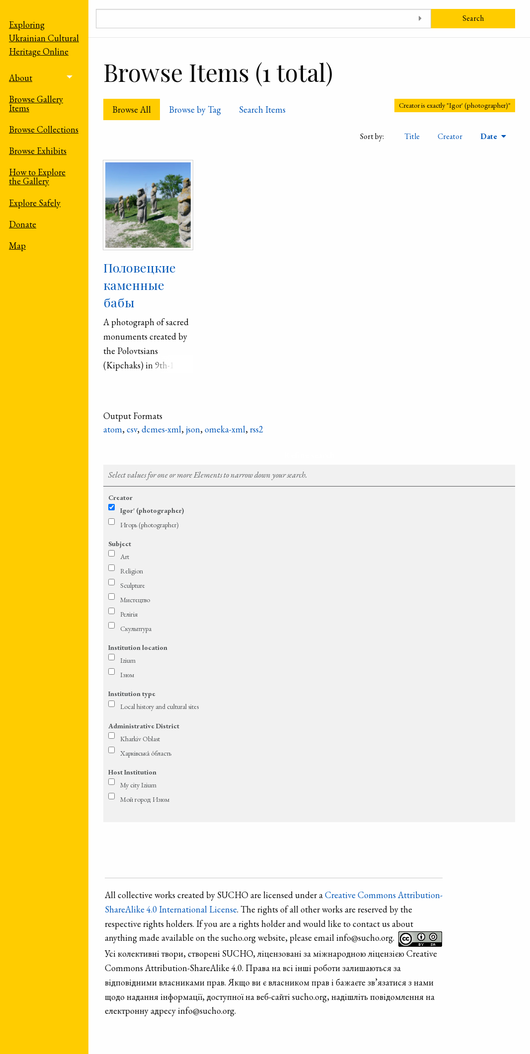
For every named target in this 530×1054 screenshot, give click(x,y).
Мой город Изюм (144, 799)
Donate (22, 224)
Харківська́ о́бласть (145, 753)
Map (17, 245)
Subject (119, 543)
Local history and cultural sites (159, 706)
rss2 (256, 429)
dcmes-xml (161, 429)
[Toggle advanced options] (420, 18)
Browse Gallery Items (36, 103)
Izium (128, 660)
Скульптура (135, 628)
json (193, 429)
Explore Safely (35, 203)
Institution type (131, 693)
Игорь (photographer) (149, 524)
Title (412, 136)
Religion (131, 570)
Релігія (129, 614)
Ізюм (127, 674)
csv (132, 429)
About (20, 77)
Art (124, 556)
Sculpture (132, 585)
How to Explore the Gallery (37, 176)
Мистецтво (135, 599)
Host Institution (132, 772)
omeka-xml (225, 429)
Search (473, 18)
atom (112, 429)
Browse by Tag (195, 109)
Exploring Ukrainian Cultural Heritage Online (44, 38)
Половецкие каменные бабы (139, 284)
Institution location (137, 647)
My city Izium (138, 784)
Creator (450, 136)
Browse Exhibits (38, 150)
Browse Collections (43, 129)
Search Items (262, 109)
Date (489, 136)
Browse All (131, 109)
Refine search (309, 455)
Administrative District (143, 725)
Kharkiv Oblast (140, 738)
